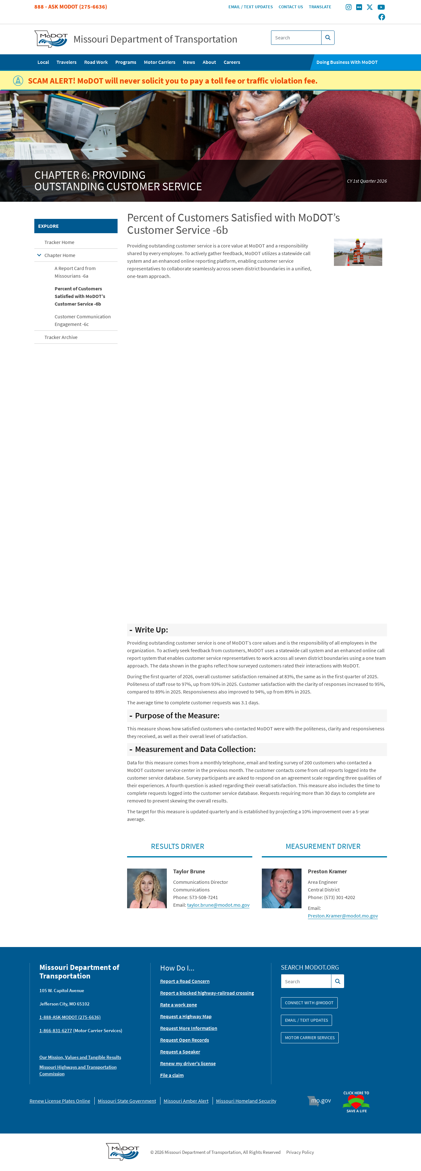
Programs (125, 62)
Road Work (96, 62)
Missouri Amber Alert (186, 1101)
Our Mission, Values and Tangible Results (80, 1057)
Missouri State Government (127, 1101)
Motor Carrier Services (310, 1037)
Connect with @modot (309, 1002)
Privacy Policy (300, 1152)
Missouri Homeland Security (246, 1101)
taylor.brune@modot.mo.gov (218, 905)
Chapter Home (59, 255)
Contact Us (291, 7)
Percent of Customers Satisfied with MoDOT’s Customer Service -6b (80, 296)
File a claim (172, 1075)
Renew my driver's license (188, 1063)
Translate (320, 7)
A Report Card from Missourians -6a (75, 272)
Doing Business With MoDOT (347, 62)
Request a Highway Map (186, 1016)
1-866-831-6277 (55, 1030)
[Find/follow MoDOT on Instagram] (348, 8)
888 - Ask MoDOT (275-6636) (70, 6)
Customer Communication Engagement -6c (83, 320)
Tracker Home (59, 242)
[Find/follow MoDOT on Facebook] (381, 17)
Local (43, 62)
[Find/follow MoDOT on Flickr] (359, 8)
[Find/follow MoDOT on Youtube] (381, 8)
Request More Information (188, 1028)
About (209, 62)
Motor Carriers (159, 62)
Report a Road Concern (185, 981)
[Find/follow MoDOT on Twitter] (369, 8)
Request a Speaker (180, 1051)
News (189, 62)
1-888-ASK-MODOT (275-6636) (70, 1017)
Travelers (67, 62)
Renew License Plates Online (60, 1101)
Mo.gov (321, 1101)
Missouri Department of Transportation (155, 39)
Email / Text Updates (250, 7)
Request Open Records (184, 1040)
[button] (358, 251)
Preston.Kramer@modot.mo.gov (343, 915)
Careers (232, 62)
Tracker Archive (61, 337)
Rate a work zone (178, 1004)
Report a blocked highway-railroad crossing (207, 993)
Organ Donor (358, 1088)
